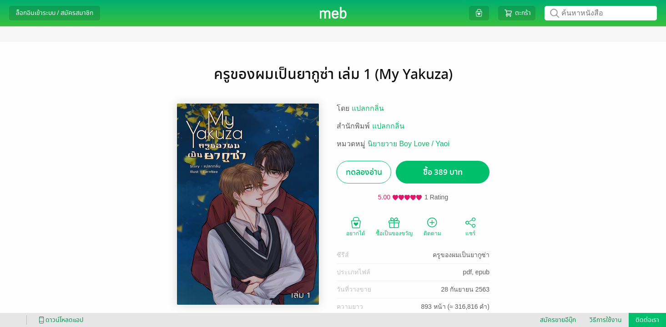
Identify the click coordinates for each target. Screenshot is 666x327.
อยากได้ (355, 226)
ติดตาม (432, 226)
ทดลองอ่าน (364, 172)
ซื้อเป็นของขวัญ (394, 226)
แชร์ (470, 226)
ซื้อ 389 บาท (443, 172)
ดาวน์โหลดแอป (59, 320)
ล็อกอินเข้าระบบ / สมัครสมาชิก (54, 13)
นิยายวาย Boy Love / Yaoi (408, 144)
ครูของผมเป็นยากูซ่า (461, 254)
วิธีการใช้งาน (606, 320)
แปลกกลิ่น (368, 108)
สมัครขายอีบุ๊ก (558, 320)
